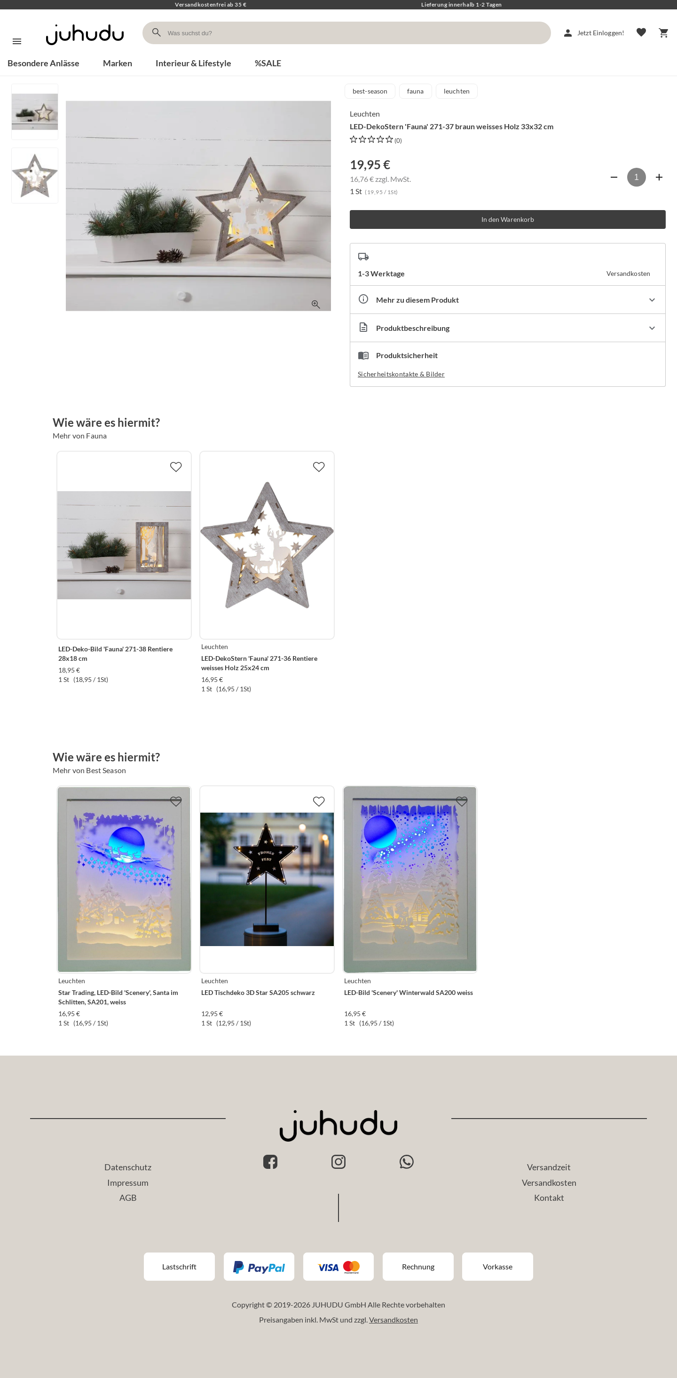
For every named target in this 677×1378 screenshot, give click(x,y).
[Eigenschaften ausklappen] (507, 299)
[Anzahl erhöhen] (659, 177)
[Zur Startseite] (85, 53)
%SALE (268, 63)
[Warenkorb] (663, 32)
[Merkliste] (641, 33)
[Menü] (17, 41)
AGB (128, 1197)
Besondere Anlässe (43, 63)
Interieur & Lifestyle (193, 63)
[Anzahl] (636, 177)
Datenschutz (127, 1167)
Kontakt (549, 1197)
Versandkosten (549, 1182)
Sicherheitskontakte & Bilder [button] (401, 374)
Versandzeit (549, 1167)
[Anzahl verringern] (614, 177)
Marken (117, 63)
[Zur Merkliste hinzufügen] (175, 466)
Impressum (128, 1182)
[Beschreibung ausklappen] (507, 328)
